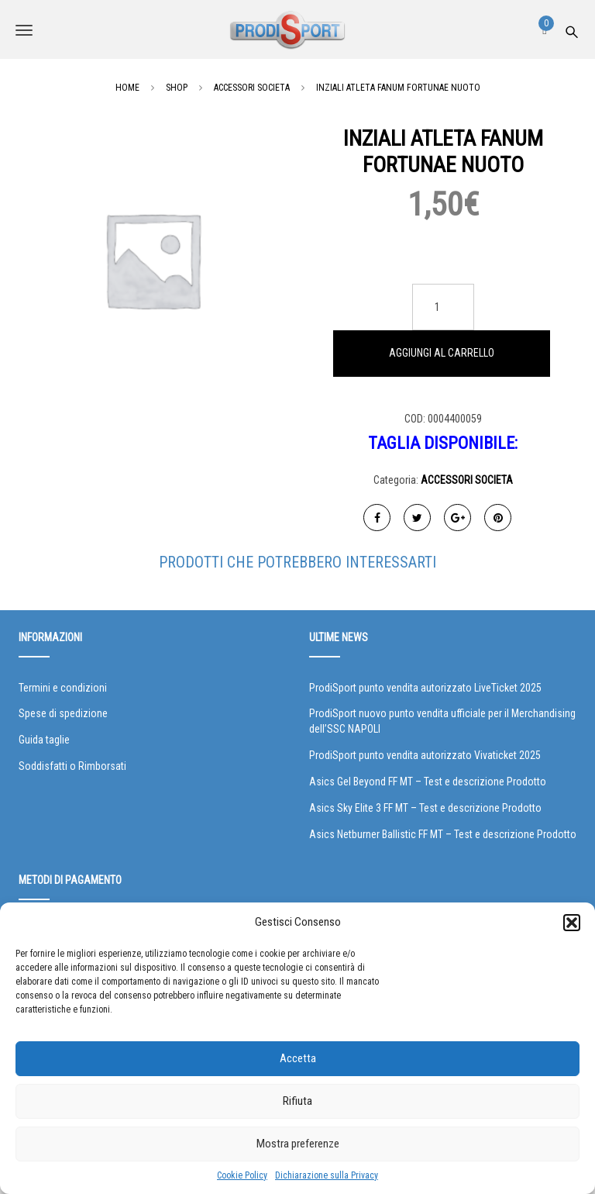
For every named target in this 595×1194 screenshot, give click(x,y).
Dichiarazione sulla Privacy (326, 1175)
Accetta (298, 1058)
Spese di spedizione (63, 713)
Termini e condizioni (63, 688)
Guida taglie (44, 739)
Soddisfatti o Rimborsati (72, 766)
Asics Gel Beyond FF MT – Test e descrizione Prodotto (427, 781)
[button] (572, 922)
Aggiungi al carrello (441, 353)
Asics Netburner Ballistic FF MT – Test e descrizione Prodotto (442, 834)
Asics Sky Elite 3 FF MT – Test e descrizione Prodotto (425, 808)
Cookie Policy (242, 1175)
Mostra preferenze (297, 1144)
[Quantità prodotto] (443, 307)
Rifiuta (297, 1101)
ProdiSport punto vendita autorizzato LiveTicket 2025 (425, 688)
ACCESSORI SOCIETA (467, 480)
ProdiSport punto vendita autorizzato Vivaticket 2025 (425, 755)
